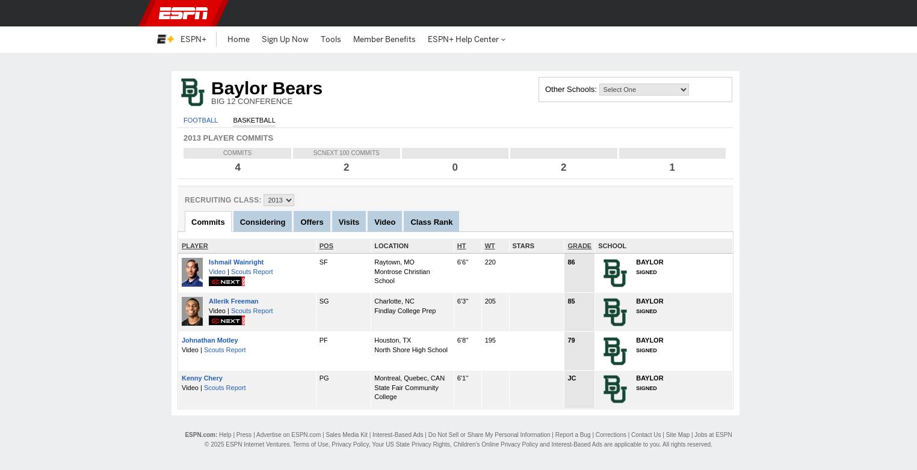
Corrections (611, 435)
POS (326, 245)
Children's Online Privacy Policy (495, 444)
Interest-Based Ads (398, 435)
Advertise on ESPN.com (288, 435)
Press (244, 435)
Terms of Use (311, 444)
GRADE (579, 245)
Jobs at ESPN (713, 435)
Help (225, 435)
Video (217, 271)
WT (490, 245)
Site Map (678, 435)
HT (461, 245)
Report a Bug (573, 435)
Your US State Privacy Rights (411, 444)
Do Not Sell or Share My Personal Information (489, 435)
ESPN (183, 13)
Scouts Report (252, 271)
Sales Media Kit (346, 435)
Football (201, 120)
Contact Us (646, 435)
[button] (753, 13)
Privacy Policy (350, 444)
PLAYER (195, 245)
